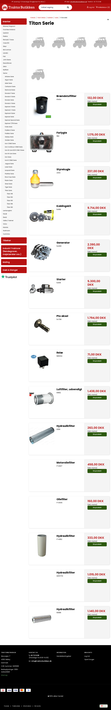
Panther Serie (9, 174)
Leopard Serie (9, 170)
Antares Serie (9, 76)
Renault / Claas (8, 40)
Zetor (5, 66)
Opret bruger (89, 659)
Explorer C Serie (10, 110)
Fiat (4, 56)
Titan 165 (10, 204)
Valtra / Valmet (8, 220)
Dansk (104, 706)
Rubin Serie (9, 180)
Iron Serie (8, 157)
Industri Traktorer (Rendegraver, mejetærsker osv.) (12, 251)
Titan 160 (10, 200)
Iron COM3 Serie (10, 143)
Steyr (4, 46)
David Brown (7, 63)
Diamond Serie (10, 90)
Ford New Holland (9, 30)
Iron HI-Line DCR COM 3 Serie (14, 150)
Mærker (6, 21)
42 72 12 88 (35, 655)
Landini (5, 53)
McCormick (7, 50)
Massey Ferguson (9, 26)
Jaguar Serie (9, 164)
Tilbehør (7, 240)
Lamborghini (7, 211)
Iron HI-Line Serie (10, 153)
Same (5, 73)
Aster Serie (8, 83)
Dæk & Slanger (10, 270)
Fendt (5, 214)
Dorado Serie (9, 100)
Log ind (90, 7)
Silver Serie (8, 184)
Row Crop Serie (10, 177)
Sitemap (4, 675)
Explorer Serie (9, 117)
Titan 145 (10, 194)
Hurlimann (6, 231)
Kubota (5, 227)
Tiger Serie (8, 187)
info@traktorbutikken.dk (78, 2)
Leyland (5, 33)
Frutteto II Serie (10, 130)
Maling (6, 262)
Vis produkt (97, 104)
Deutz (5, 217)
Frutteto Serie (9, 133)
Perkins (5, 36)
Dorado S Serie (10, 96)
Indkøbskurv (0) (103, 7)
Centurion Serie (10, 86)
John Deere (7, 60)
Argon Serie (9, 80)
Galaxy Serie (9, 137)
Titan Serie (8, 190)
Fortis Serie (8, 127)
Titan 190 (10, 207)
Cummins (6, 234)
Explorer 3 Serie (10, 107)
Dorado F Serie (10, 93)
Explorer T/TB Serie (11, 123)
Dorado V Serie (10, 103)
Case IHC (6, 43)
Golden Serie (9, 140)
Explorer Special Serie (12, 120)
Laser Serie (8, 167)
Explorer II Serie (10, 113)
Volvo (5, 224)
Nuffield (5, 70)
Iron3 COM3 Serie (11, 160)
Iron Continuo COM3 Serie (14, 147)
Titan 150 (10, 197)
